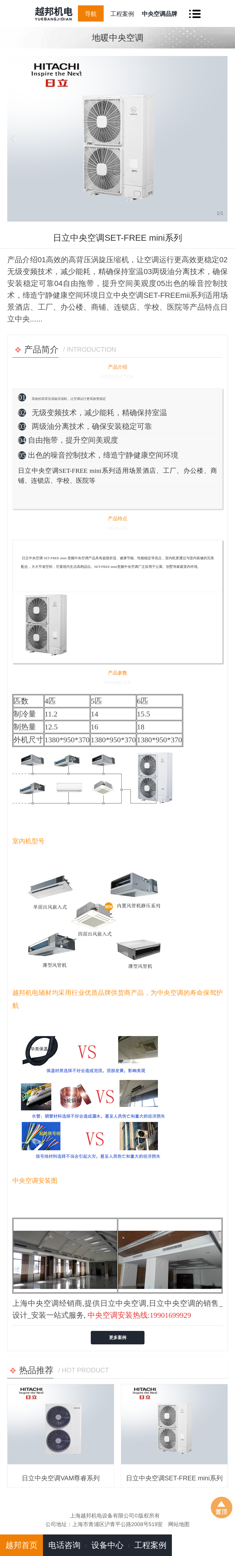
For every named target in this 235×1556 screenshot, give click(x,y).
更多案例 (117, 1337)
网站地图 (179, 1524)
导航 (91, 14)
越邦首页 (21, 1545)
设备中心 (107, 1545)
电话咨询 (64, 1545)
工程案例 (122, 14)
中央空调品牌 (159, 14)
